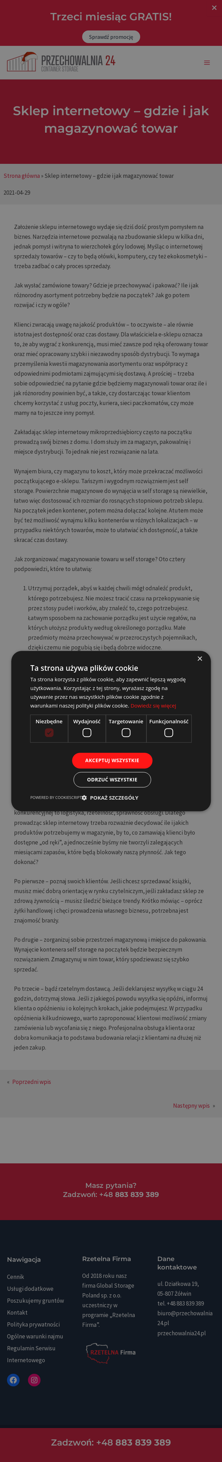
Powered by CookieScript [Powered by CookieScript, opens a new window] (56, 797)
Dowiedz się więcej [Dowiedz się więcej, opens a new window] (153, 705)
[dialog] (111, 731)
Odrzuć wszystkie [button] (112, 779)
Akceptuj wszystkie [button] (112, 760)
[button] (110, 797)
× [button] (199, 659)
